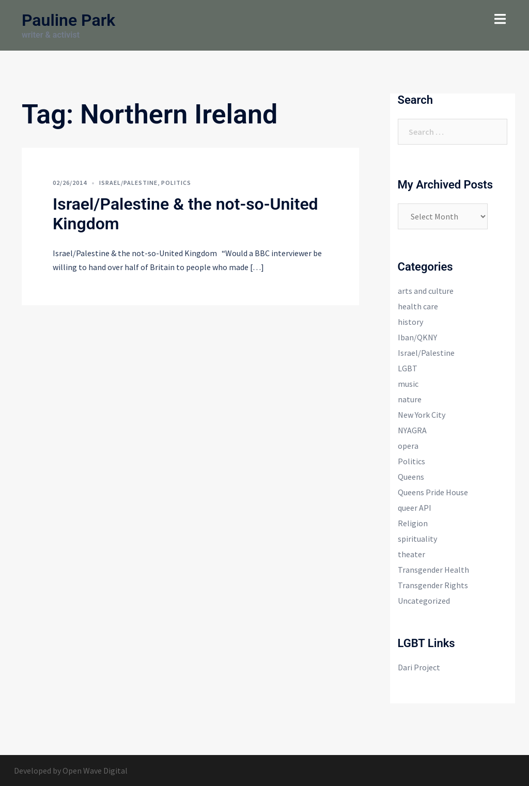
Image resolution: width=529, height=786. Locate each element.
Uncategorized (424, 600)
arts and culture (426, 291)
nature (410, 399)
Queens (411, 476)
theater (411, 554)
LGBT (407, 368)
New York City (421, 415)
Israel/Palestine (128, 182)
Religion (413, 523)
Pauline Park (68, 20)
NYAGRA (412, 430)
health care (418, 306)
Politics (176, 182)
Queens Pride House (433, 492)
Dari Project (419, 667)
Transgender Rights (433, 585)
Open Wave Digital (95, 770)
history (410, 322)
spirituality (417, 538)
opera (408, 446)
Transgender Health (433, 569)
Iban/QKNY (417, 337)
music (408, 384)
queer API (414, 507)
